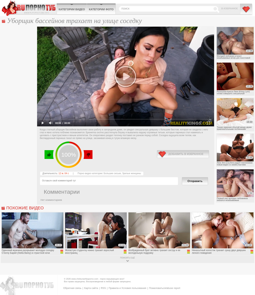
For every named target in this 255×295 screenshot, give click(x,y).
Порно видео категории (90, 173)
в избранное (183, 154)
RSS (103, 288)
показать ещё (127, 258)
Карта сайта (91, 288)
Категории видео (72, 9)
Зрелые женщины (131, 173)
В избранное (229, 8)
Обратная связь (72, 288)
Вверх (247, 277)
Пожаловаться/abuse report (164, 288)
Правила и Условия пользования (127, 288)
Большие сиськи (112, 173)
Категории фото (101, 9)
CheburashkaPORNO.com (29, 8)
